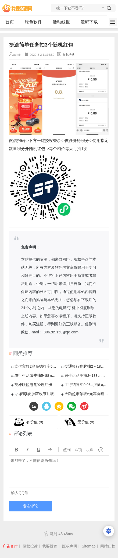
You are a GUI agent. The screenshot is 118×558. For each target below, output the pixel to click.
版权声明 (69, 546)
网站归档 (107, 546)
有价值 (34, 422)
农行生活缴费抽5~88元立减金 (36, 376)
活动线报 (63, 22)
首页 (9, 22)
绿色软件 (36, 22)
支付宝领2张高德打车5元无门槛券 (36, 366)
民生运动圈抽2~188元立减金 (86, 376)
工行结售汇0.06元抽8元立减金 (86, 385)
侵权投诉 (30, 546)
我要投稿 (49, 546)
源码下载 (91, 22)
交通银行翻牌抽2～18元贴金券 (86, 366)
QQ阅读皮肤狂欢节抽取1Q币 (36, 394)
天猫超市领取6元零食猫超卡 (86, 394)
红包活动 (68, 54)
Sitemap (88, 546)
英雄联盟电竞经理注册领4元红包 (36, 385)
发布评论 (30, 505)
